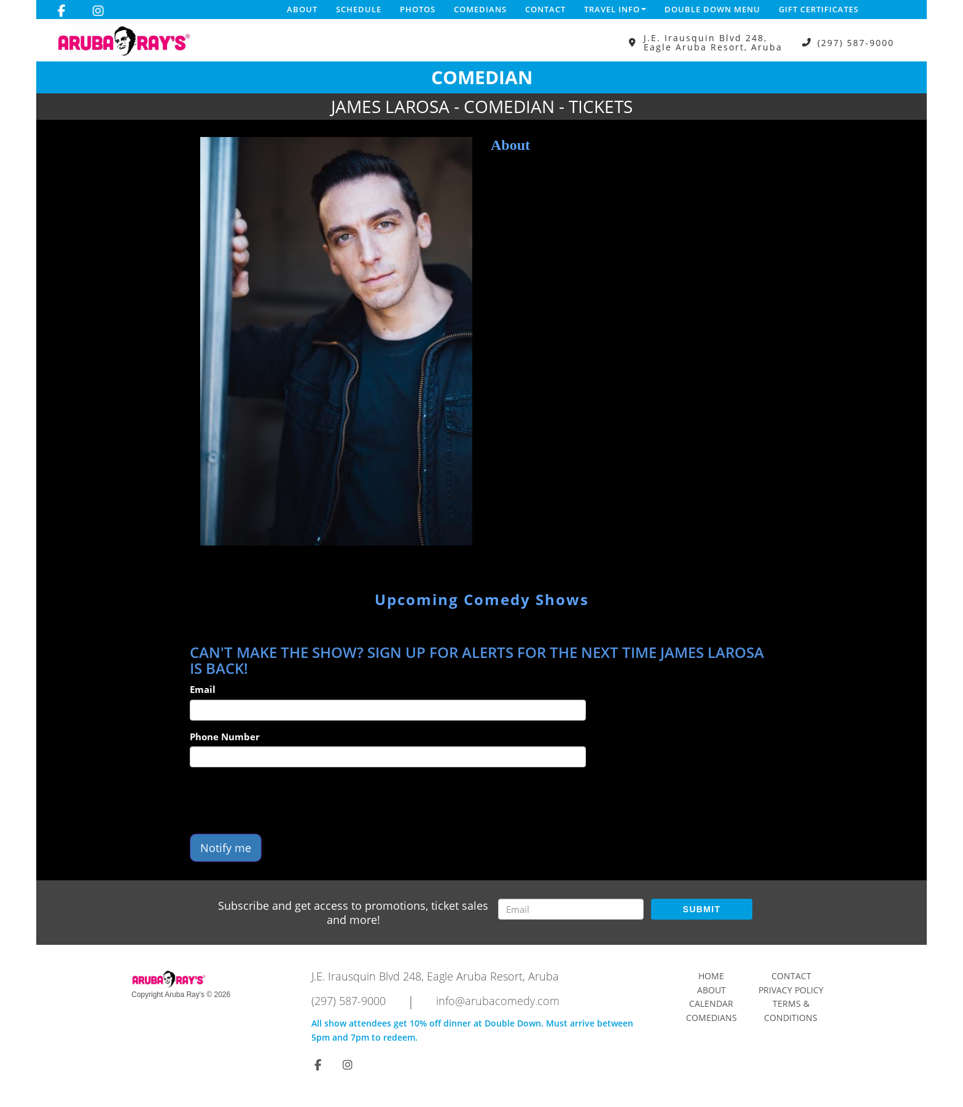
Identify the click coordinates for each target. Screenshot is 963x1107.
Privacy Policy (791, 990)
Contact (545, 9)
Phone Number (225, 736)
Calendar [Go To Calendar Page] (711, 1003)
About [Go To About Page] (711, 990)
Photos (417, 9)
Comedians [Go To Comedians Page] (711, 1017)
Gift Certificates (819, 9)
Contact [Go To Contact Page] (791, 976)
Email (203, 689)
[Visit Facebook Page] (62, 11)
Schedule (358, 9)
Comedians (480, 9)
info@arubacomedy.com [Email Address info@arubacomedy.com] (497, 1000)
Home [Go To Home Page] (711, 976)
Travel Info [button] (615, 9)
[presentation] (283, 800)
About (302, 9)
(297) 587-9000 (855, 43)
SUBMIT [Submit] (701, 909)
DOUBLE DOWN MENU (712, 9)
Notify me (225, 847)
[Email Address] (571, 909)
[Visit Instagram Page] (98, 11)
